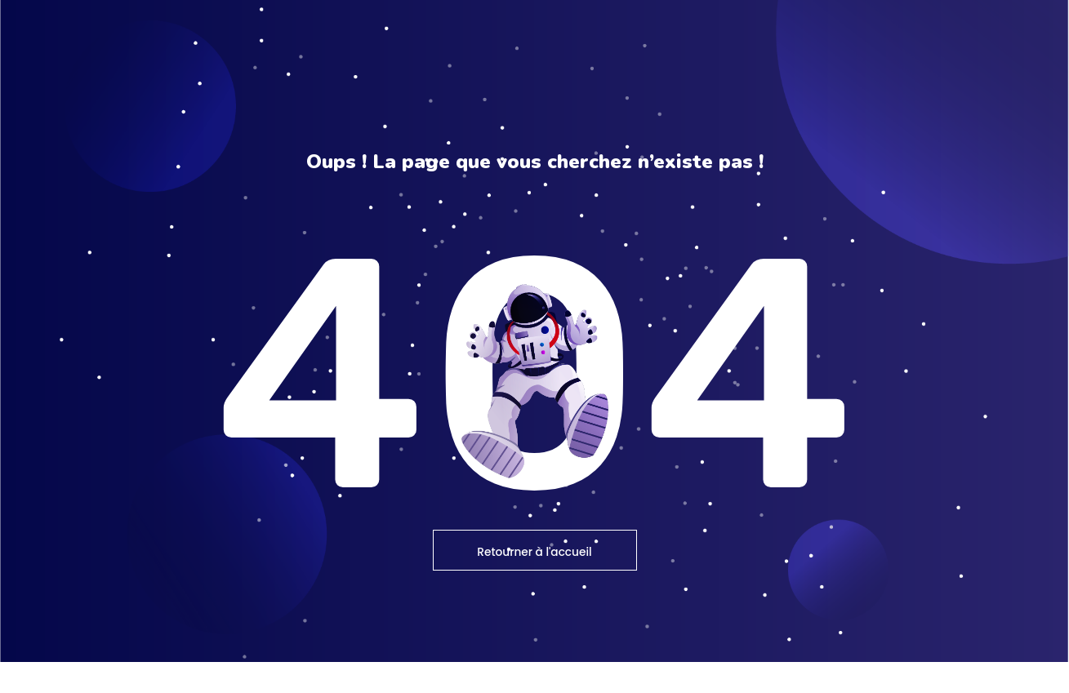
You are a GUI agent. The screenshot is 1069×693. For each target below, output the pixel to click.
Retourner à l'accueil (535, 582)
